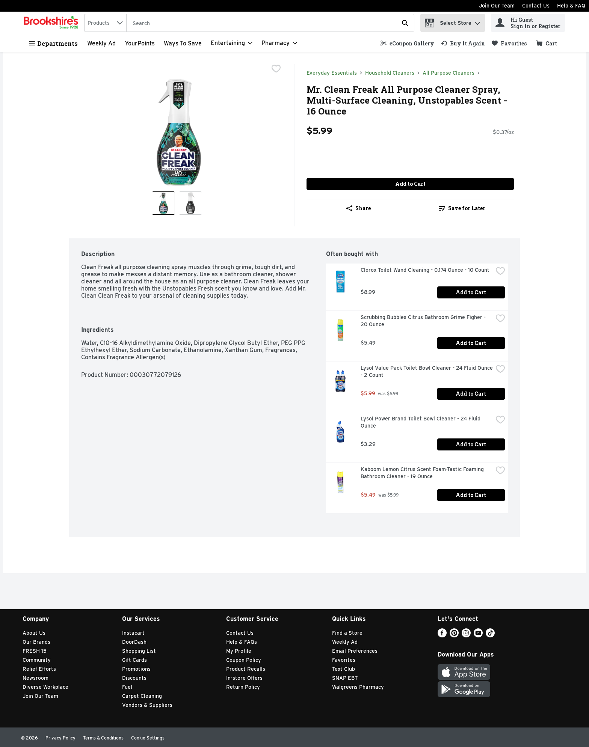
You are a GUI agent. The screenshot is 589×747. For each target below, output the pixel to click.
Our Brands (36, 642)
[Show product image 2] (190, 203)
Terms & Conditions (103, 738)
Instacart (133, 633)
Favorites (343, 660)
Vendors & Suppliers (147, 705)
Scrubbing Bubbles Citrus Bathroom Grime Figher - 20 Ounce (424, 320)
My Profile (238, 651)
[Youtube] (478, 635)
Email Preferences (355, 651)
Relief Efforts (39, 669)
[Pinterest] (454, 635)
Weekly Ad (101, 43)
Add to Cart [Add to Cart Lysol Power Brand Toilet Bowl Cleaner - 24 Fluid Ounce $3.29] (471, 444)
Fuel (127, 687)
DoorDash (134, 642)
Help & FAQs (241, 642)
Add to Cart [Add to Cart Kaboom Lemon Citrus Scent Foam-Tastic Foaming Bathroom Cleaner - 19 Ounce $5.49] (471, 495)
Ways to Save (183, 43)
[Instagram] (466, 635)
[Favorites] (509, 43)
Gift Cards (134, 660)
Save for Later (462, 208)
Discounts (134, 678)
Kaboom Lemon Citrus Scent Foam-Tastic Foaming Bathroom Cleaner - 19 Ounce (423, 472)
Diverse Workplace (45, 687)
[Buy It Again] (463, 43)
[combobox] (105, 23)
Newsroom (35, 678)
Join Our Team (497, 6)
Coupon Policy (243, 660)
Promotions (136, 669)
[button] (477, 21)
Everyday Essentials (332, 73)
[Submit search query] (405, 23)
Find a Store (347, 633)
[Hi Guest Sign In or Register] (528, 23)
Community (37, 660)
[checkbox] (276, 69)
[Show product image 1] (163, 203)
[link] (407, 43)
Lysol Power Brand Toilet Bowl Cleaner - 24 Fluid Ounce (421, 422)
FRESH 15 (35, 651)
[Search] (270, 23)
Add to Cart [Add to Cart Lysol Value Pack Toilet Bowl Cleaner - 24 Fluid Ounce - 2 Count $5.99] (471, 393)
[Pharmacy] (279, 43)
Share (358, 208)
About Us (34, 633)
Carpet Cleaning (142, 696)
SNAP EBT (345, 678)
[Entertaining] (231, 43)
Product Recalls (245, 669)
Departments (53, 43)
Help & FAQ (571, 6)
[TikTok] (490, 635)
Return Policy (243, 687)
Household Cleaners (389, 73)
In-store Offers (244, 678)
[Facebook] (442, 635)
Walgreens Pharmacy (358, 687)
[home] (52, 23)
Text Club (343, 669)
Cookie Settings (148, 738)
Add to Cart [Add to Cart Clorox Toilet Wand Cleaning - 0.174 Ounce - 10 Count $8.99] (471, 292)
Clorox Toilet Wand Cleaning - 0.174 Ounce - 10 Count (425, 270)
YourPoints (140, 43)
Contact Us (536, 6)
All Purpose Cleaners (448, 73)
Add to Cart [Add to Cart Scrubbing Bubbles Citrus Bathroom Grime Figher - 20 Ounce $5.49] (471, 342)
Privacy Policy (60, 738)
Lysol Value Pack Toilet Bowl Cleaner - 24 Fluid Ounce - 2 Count (427, 371)
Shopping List (139, 651)
